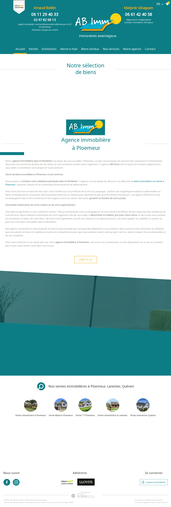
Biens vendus (90, 49)
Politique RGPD (67, 502)
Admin (44, 502)
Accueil (20, 49)
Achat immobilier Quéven (143, 415)
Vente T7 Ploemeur (85, 415)
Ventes (33, 49)
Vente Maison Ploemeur (61, 415)
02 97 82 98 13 (45, 20)
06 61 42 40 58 (138, 14)
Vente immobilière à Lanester (113, 415)
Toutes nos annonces (54, 502)
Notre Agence (132, 49)
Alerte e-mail (68, 49)
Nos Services (111, 49)
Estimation (49, 49)
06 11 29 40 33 (44, 14)
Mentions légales (19, 502)
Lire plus (85, 259)
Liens (39, 502)
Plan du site (8, 502)
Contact (150, 49)
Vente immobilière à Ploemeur (30, 415)
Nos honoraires (31, 502)
